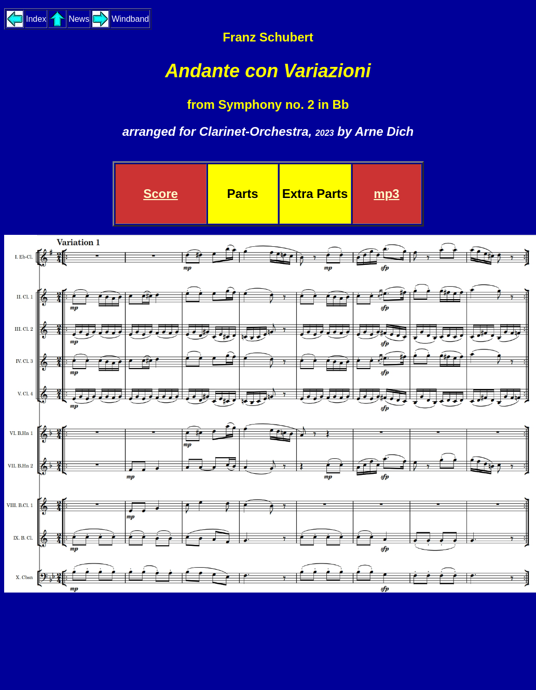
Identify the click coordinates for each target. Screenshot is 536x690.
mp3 (386, 194)
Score (160, 194)
